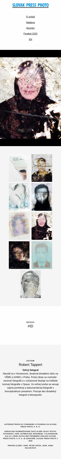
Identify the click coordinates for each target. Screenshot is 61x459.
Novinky (30, 28)
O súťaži (30, 16)
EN (30, 39)
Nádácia (30, 22)
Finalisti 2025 (30, 33)
